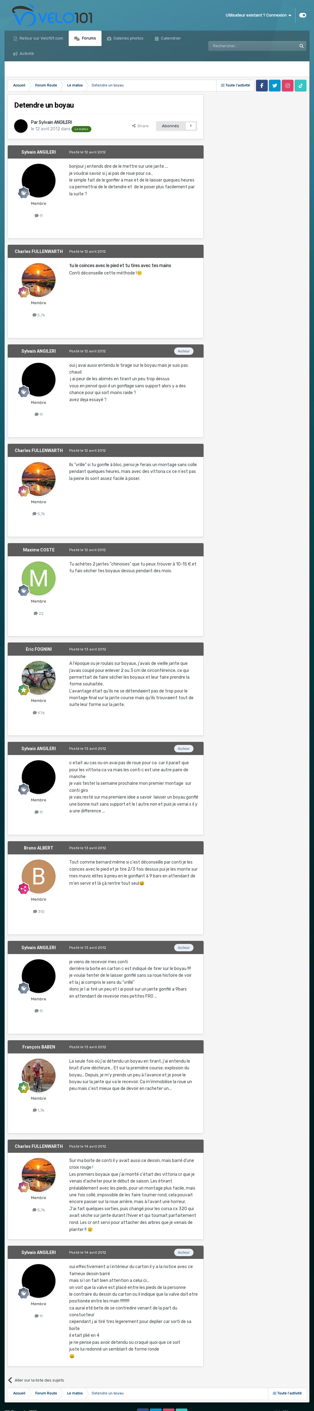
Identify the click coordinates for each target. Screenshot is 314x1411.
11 (39, 215)
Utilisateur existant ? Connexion (258, 15)
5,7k (39, 315)
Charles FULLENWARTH (39, 251)
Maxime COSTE (39, 549)
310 (38, 911)
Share (140, 126)
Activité (26, 53)
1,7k (38, 1110)
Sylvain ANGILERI (55, 122)
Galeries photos (128, 38)
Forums (88, 38)
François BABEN (38, 1047)
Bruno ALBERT (38, 847)
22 (39, 613)
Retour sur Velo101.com (41, 38)
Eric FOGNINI (39, 649)
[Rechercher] (239, 46)
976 (39, 713)
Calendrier (170, 38)
